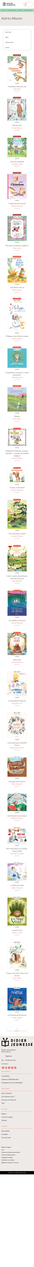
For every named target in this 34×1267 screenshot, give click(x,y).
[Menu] (28, 4)
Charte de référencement (8, 1155)
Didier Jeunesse (11, 10)
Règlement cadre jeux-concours (10, 1162)
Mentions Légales (6, 1147)
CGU (2, 1149)
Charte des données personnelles (10, 1152)
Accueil (3, 10)
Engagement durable (7, 1157)
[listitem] (3, 1067)
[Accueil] (9, 4)
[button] (9, 32)
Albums (20, 10)
